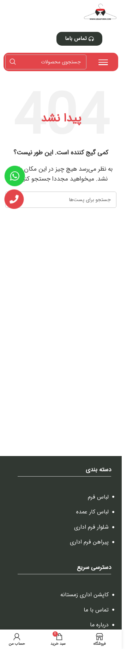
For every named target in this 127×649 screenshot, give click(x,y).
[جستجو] (45, 62)
